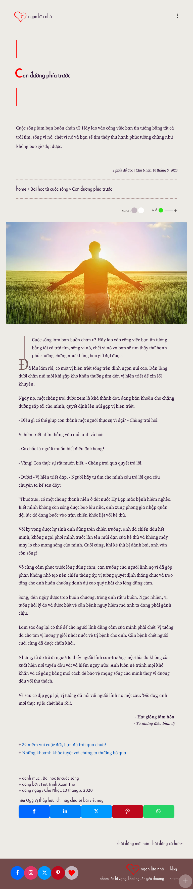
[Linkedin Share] (65, 811)
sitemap (176, 878)
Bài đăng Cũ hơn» (167, 843)
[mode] (134, 210)
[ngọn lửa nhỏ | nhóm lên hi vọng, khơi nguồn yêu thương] (132, 872)
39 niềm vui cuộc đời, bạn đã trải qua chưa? (64, 744)
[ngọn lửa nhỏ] (33, 17)
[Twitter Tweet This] (96, 811)
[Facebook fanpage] (17, 873)
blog (173, 869)
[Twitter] (44, 873)
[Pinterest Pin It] (127, 811)
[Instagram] (31, 873)
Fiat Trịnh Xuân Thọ (58, 784)
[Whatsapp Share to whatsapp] (158, 811)
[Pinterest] (58, 873)
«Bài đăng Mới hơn (133, 843)
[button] (185, 881)
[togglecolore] (141, 210)
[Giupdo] (71, 873)
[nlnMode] (165, 210)
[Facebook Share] (34, 811)
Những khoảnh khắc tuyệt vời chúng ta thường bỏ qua (74, 752)
